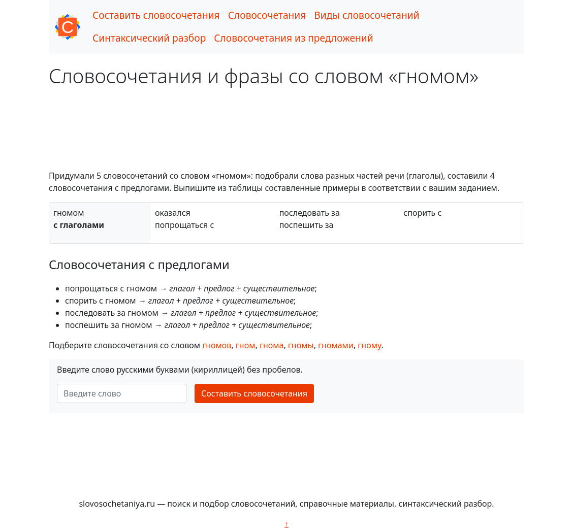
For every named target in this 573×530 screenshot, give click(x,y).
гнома (272, 345)
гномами (336, 345)
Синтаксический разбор (149, 38)
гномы (301, 345)
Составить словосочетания (156, 15)
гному (369, 345)
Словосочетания (267, 15)
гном (246, 345)
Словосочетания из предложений (293, 38)
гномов (216, 345)
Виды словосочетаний (366, 15)
